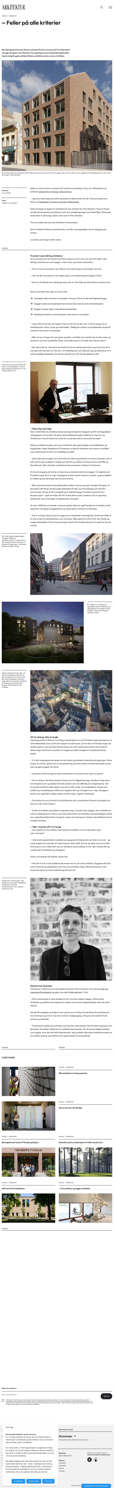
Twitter (61, 1468)
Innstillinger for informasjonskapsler (96, 1486)
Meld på (106, 1396)
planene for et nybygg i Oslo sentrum (55, 210)
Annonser (67, 1436)
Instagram (62, 1466)
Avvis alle (48, 1481)
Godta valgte (34, 1481)
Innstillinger (18, 1481)
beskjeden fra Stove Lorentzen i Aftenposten (59, 220)
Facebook (62, 1463)
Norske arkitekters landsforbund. (98, 1455)
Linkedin (62, 1471)
